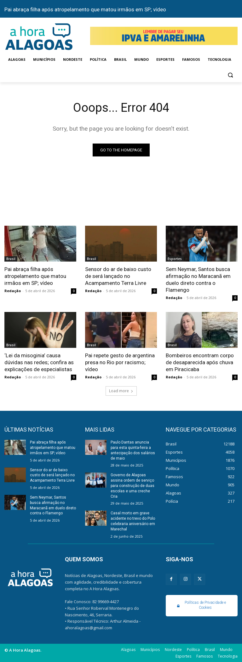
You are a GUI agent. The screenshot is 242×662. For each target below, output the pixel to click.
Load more (121, 390)
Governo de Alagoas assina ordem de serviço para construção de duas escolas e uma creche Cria (132, 485)
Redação (12, 290)
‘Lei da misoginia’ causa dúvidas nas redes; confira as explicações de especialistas (39, 362)
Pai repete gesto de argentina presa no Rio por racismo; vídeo (120, 362)
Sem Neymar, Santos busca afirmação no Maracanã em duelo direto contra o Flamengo (198, 279)
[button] (230, 74)
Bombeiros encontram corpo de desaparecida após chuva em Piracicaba (200, 362)
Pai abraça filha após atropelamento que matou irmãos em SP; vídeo (85, 9)
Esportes (175, 259)
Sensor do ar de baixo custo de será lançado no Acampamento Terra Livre (118, 276)
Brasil (10, 259)
